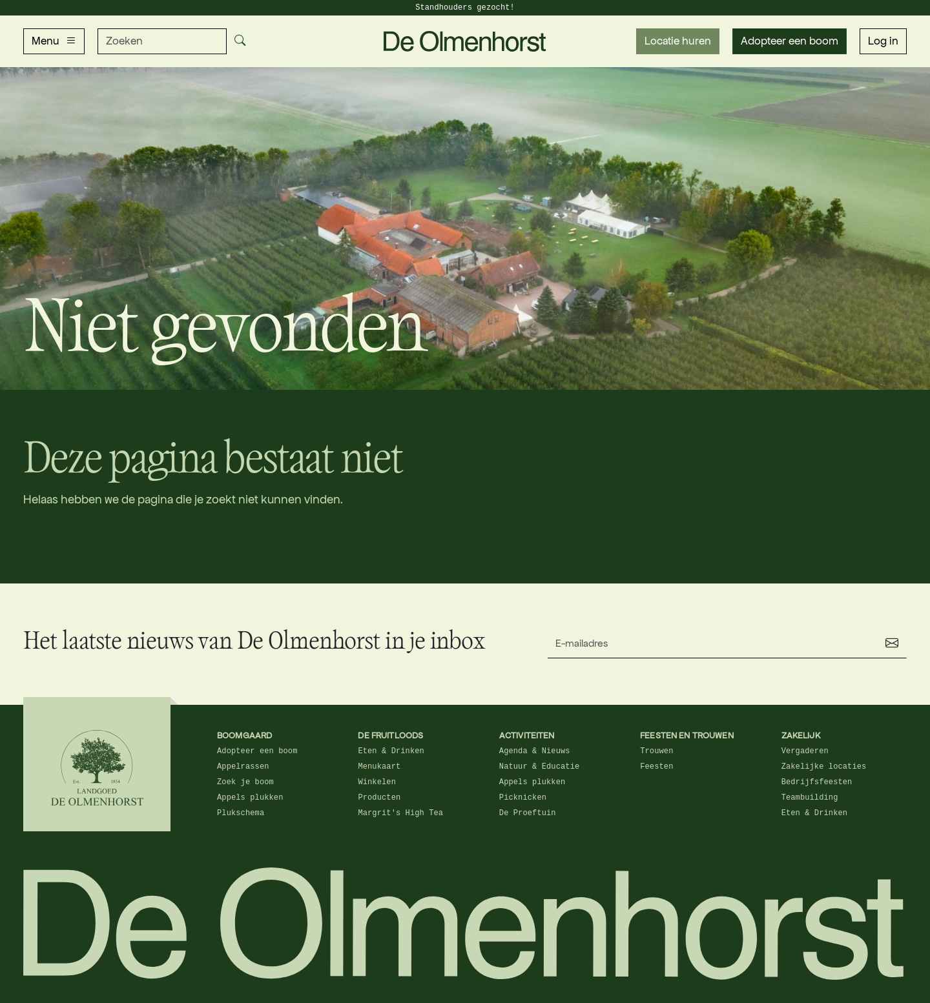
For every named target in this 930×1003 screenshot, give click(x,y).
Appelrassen (243, 766)
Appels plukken (250, 797)
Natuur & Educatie (539, 766)
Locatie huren (678, 41)
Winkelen (377, 782)
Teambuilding (809, 797)
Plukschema (240, 813)
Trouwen (656, 751)
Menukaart (379, 766)
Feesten (656, 766)
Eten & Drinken (391, 751)
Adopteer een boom (789, 41)
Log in (883, 41)
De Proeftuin (527, 813)
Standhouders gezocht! (465, 7)
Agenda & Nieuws (534, 751)
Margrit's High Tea (400, 813)
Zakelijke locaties (824, 766)
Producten (379, 797)
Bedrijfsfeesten (816, 782)
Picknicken (522, 797)
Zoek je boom (245, 782)
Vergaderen (805, 751)
